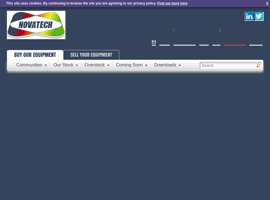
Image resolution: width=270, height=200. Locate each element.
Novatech (36, 25)
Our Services (185, 42)
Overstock (95, 64)
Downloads (165, 64)
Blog (216, 42)
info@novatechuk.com (244, 30)
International (235, 42)
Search (262, 63)
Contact (256, 42)
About (164, 42)
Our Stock (63, 64)
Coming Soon (129, 64)
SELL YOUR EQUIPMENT (91, 54)
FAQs (204, 42)
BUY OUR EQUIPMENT (35, 55)
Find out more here (172, 3)
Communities (29, 64)
